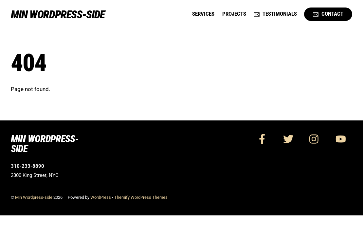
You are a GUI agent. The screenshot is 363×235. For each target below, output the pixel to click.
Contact (328, 13)
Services (203, 13)
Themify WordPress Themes (141, 197)
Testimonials (275, 13)
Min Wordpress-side (33, 197)
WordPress (100, 197)
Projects (234, 13)
